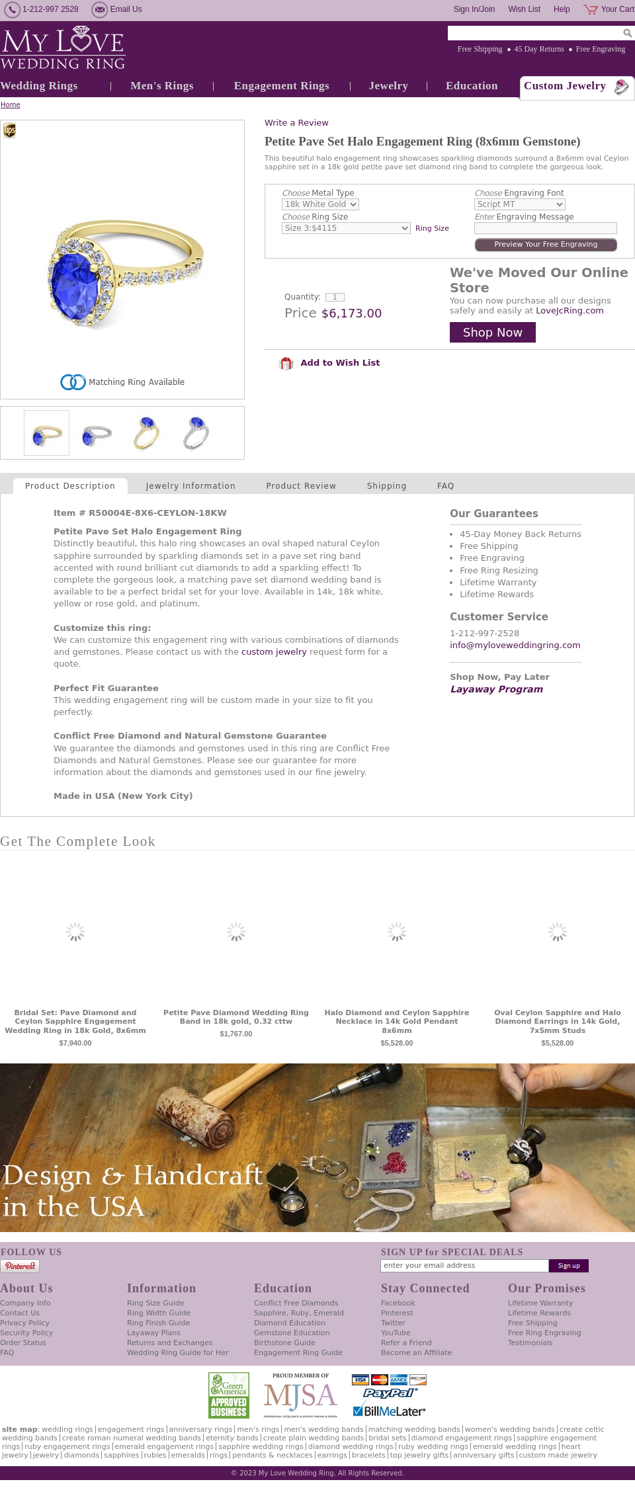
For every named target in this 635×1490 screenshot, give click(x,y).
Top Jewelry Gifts (419, 1455)
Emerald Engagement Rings (164, 1446)
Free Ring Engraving (544, 1333)
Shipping (387, 486)
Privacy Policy (25, 1323)
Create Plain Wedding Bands (313, 1438)
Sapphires (121, 1455)
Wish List (524, 9)
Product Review (302, 486)
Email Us (126, 9)
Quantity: (302, 297)
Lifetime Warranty (540, 1303)
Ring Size (315, 217)
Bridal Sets (387, 1438)
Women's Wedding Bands (510, 1429)
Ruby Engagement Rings (67, 1446)
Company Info (25, 1303)
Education (472, 85)
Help (562, 9)
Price (300, 313)
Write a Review (297, 123)
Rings (219, 1455)
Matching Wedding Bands (414, 1429)
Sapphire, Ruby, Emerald (299, 1313)
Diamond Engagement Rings (461, 1438)
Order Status (23, 1343)
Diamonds (81, 1455)
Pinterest (397, 1313)
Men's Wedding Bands (323, 1429)
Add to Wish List (329, 363)
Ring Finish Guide (158, 1323)
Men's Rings (162, 85)
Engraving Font (519, 193)
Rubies (155, 1455)
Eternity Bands (232, 1438)
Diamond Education (289, 1323)
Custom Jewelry (565, 85)
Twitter (393, 1323)
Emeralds (188, 1455)
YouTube (396, 1333)
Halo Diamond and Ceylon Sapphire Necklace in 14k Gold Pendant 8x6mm (397, 1022)
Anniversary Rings (201, 1429)
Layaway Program (496, 689)
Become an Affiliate (416, 1352)
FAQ (445, 486)
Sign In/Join (474, 9)
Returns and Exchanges (169, 1343)
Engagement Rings (281, 85)
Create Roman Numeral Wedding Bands (131, 1438)
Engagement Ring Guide (298, 1352)
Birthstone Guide (285, 1343)
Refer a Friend (406, 1343)
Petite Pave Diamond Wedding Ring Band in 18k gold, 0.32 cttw (236, 1017)
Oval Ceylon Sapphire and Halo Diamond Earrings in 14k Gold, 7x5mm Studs (557, 1022)
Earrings (332, 1455)
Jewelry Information (191, 486)
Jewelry (388, 85)
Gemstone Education (292, 1333)
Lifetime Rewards (539, 1313)
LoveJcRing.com (570, 310)
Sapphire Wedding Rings (261, 1446)
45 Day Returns (539, 49)
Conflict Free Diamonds (296, 1303)
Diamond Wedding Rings (351, 1446)
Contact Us (20, 1313)
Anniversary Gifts (483, 1455)
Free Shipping (480, 49)
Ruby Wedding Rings (433, 1446)
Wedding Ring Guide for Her (178, 1352)
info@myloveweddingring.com (515, 645)
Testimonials (530, 1343)
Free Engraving (600, 49)
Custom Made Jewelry (558, 1455)
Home (11, 104)
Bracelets (369, 1455)
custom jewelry (274, 652)
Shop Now (493, 332)
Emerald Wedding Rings (515, 1446)
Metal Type (318, 193)
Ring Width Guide (158, 1313)
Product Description (70, 486)
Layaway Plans (154, 1333)
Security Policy (26, 1333)
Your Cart (617, 9)
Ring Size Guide (156, 1303)
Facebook (398, 1303)
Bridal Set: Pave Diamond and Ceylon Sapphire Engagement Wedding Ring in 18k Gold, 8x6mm (75, 1022)
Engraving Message (524, 217)
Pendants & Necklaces (272, 1455)
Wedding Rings (39, 85)
